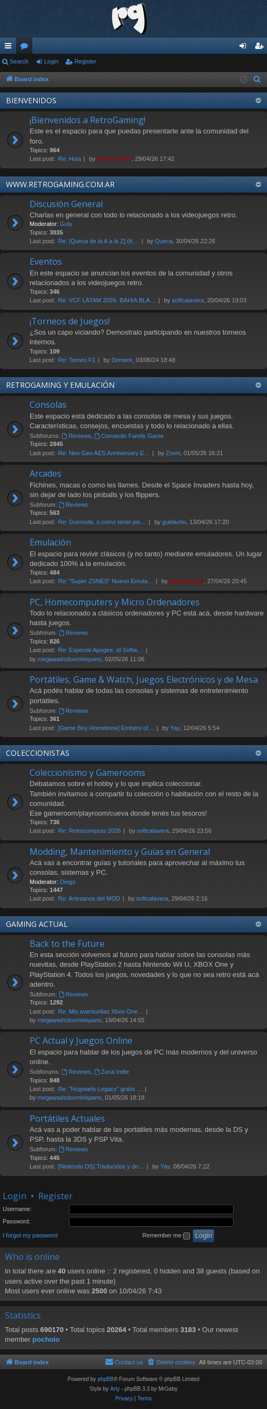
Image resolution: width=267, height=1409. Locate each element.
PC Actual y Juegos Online (81, 1040)
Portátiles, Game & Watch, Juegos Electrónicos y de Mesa (144, 679)
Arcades (45, 473)
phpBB (105, 1379)
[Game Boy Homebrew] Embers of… (106, 728)
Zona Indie (111, 1071)
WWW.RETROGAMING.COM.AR (60, 184)
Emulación (50, 542)
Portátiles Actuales (67, 1118)
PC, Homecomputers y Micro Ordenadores (115, 602)
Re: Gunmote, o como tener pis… (102, 522)
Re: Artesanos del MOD (89, 898)
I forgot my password (30, 1235)
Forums (26, 48)
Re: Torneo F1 (77, 360)
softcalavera (187, 300)
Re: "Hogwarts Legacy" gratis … (100, 1089)
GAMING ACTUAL (37, 924)
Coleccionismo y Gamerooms (87, 772)
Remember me (166, 1236)
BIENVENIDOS (31, 100)
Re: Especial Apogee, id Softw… (100, 650)
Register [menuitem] (261, 48)
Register (85, 61)
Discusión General (66, 204)
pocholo (46, 1339)
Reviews (75, 436)
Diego (67, 882)
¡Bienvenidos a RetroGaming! (87, 120)
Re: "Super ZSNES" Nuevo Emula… (105, 581)
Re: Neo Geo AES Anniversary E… (104, 453)
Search (19, 61)
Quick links (10, 48)
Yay (175, 728)
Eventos (46, 261)
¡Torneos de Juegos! (70, 321)
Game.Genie (114, 158)
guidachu (174, 522)
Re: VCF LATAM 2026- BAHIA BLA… (107, 300)
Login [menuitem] (245, 48)
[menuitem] (257, 80)
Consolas (48, 404)
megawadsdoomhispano (70, 659)
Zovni (173, 453)
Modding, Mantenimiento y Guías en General (120, 852)
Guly (66, 224)
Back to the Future (67, 944)
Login (51, 61)
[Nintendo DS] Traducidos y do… (101, 1166)
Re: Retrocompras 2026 (89, 830)
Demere (121, 360)
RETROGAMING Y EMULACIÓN (60, 385)
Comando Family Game (129, 436)
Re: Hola (69, 158)
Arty (115, 1389)
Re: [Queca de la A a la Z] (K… (98, 241)
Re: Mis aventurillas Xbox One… (101, 1011)
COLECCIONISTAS (37, 753)
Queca (163, 241)
